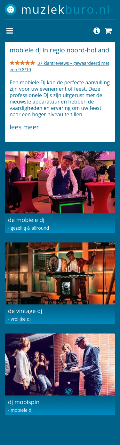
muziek (66, 9)
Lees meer (24, 127)
